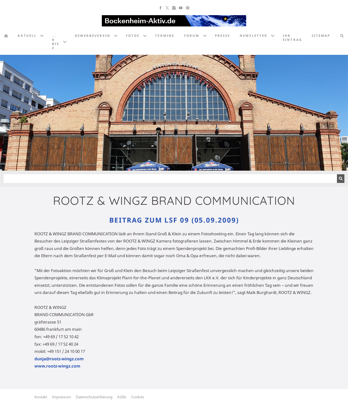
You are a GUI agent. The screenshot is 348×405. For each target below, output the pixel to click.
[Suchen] (170, 178)
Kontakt (40, 396)
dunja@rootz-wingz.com (59, 358)
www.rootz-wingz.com (57, 366)
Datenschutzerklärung (94, 396)
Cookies (137, 396)
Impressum (61, 396)
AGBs (121, 396)
